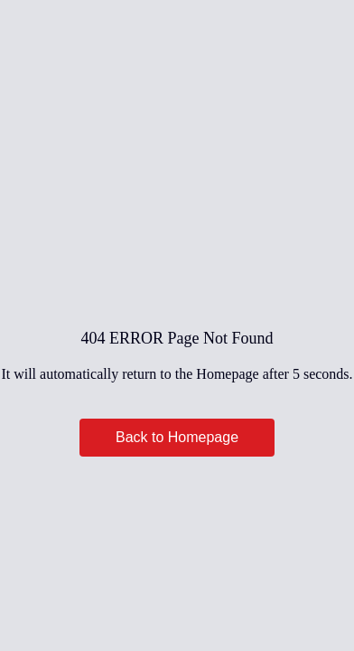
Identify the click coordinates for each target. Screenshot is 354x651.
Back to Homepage (177, 437)
